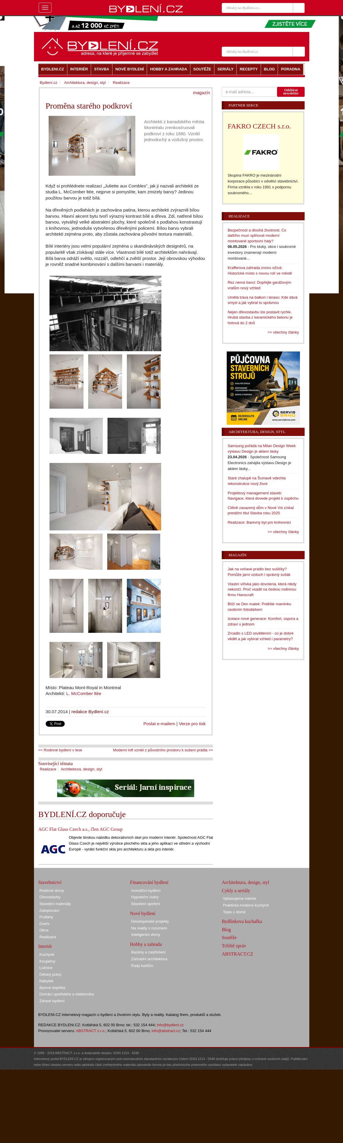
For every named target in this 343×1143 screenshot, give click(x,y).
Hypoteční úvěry (145, 897)
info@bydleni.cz (170, 1025)
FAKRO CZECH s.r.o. (259, 126)
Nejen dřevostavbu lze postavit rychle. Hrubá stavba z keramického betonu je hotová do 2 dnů (260, 317)
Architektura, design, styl (81, 769)
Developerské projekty (150, 921)
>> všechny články (283, 332)
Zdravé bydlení (52, 1001)
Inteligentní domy (145, 934)
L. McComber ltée (83, 693)
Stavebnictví (50, 882)
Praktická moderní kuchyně (246, 905)
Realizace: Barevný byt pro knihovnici (259, 522)
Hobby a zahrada (146, 944)
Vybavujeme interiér (239, 898)
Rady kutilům (142, 965)
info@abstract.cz (166, 1031)
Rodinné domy (52, 890)
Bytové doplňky (52, 987)
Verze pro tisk (192, 723)
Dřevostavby (50, 897)
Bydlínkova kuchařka (242, 921)
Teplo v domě (234, 912)
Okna (44, 930)
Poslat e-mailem (159, 723)
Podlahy (46, 917)
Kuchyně (47, 954)
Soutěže (229, 937)
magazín (201, 92)
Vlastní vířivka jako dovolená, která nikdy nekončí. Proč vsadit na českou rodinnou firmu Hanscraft (262, 589)
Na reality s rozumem (149, 928)
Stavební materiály (55, 904)
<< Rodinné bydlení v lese (60, 750)
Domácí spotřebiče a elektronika (67, 994)
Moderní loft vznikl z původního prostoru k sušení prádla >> (163, 750)
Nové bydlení (143, 913)
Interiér (45, 946)
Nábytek (47, 981)
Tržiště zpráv (234, 945)
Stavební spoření (145, 904)
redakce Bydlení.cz (90, 711)
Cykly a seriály (236, 890)
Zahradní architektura (149, 959)
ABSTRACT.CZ (237, 953)
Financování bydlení (149, 882)
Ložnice (46, 968)
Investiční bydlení (146, 890)
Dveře (45, 923)
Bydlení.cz (48, 82)
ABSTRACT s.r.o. (90, 1031)
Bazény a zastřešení (148, 952)
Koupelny (47, 961)
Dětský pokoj (50, 974)
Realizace (48, 769)
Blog (226, 929)
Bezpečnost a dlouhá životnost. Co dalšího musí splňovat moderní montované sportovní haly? (257, 235)
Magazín (237, 555)
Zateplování (49, 910)
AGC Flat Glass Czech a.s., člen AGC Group (80, 829)
